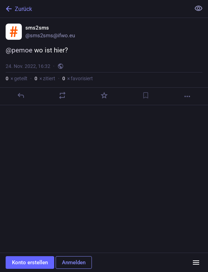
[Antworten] (21, 95)
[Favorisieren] (104, 95)
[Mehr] (187, 96)
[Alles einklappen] (198, 8)
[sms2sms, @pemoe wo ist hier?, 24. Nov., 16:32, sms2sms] (104, 61)
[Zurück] (94, 9)
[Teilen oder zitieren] (62, 95)
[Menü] (196, 262)
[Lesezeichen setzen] (145, 95)
